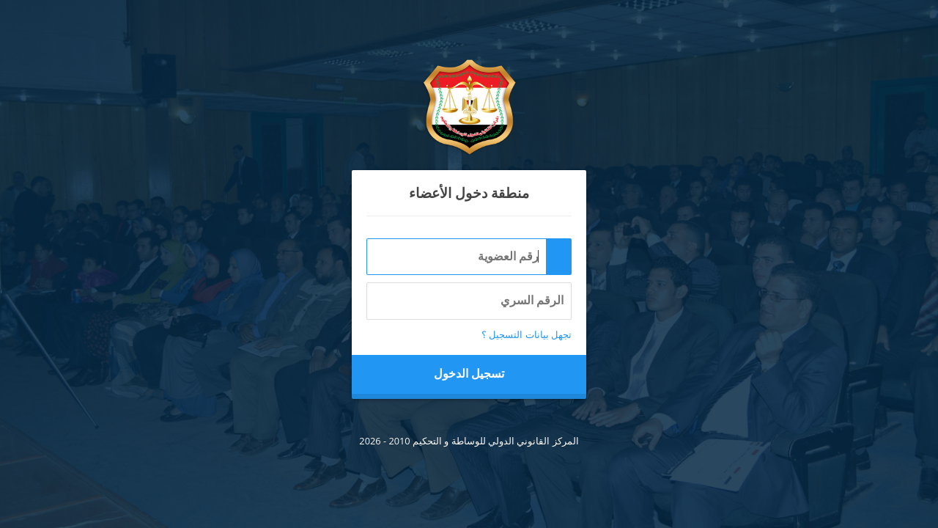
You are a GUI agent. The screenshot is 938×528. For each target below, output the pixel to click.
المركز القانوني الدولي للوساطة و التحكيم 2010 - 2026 (468, 440)
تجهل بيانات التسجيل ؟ (526, 334)
